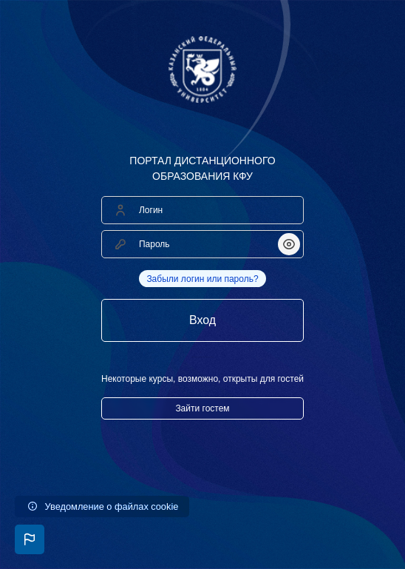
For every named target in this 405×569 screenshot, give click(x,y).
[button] (29, 539)
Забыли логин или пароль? (202, 279)
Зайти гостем (202, 408)
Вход (202, 320)
